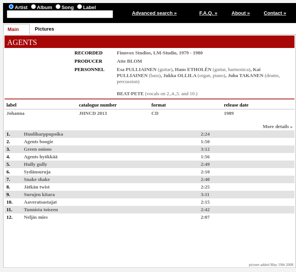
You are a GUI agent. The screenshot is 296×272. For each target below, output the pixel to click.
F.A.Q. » (208, 13)
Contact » (275, 13)
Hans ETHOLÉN (193, 69)
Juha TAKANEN (245, 75)
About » (241, 13)
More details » (278, 126)
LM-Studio (164, 53)
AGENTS (22, 42)
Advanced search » (154, 13)
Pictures (44, 29)
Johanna (15, 113)
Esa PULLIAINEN (137, 69)
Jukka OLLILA (179, 75)
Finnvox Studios (134, 53)
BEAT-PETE (130, 93)
